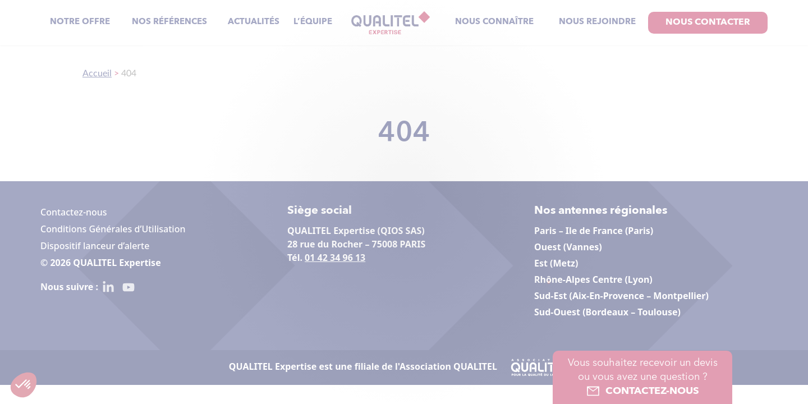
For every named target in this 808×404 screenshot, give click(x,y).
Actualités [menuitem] (253, 22)
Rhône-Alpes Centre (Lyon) (593, 279)
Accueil (97, 73)
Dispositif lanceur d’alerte (94, 246)
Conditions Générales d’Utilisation (112, 229)
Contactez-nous (73, 212)
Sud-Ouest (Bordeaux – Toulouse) (607, 312)
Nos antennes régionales (600, 211)
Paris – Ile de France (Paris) (593, 230)
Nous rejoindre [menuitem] (597, 22)
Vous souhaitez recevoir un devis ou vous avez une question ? (642, 378)
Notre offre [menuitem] (80, 22)
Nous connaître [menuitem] (494, 22)
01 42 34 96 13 (335, 257)
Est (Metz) (556, 263)
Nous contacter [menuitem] (707, 22)
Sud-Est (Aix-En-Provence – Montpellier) (621, 296)
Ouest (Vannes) (568, 247)
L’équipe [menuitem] (312, 22)
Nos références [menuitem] (169, 22)
